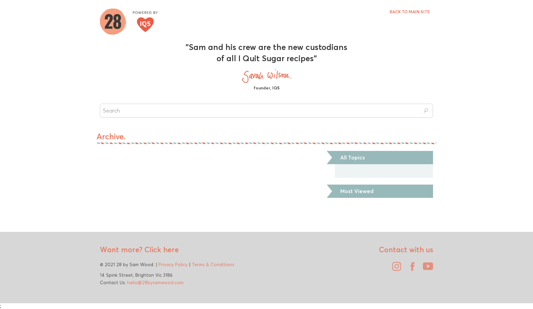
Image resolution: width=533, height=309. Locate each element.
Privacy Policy (173, 264)
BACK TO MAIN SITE (410, 11)
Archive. (111, 136)
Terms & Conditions (213, 264)
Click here (160, 249)
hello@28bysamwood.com (155, 282)
